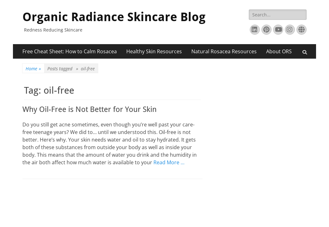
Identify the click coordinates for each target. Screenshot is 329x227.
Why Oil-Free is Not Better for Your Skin (89, 109)
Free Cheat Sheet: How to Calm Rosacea (69, 51)
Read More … (168, 162)
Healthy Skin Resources (154, 51)
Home (33, 68)
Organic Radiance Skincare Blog (114, 17)
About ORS (279, 51)
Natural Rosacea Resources (224, 51)
